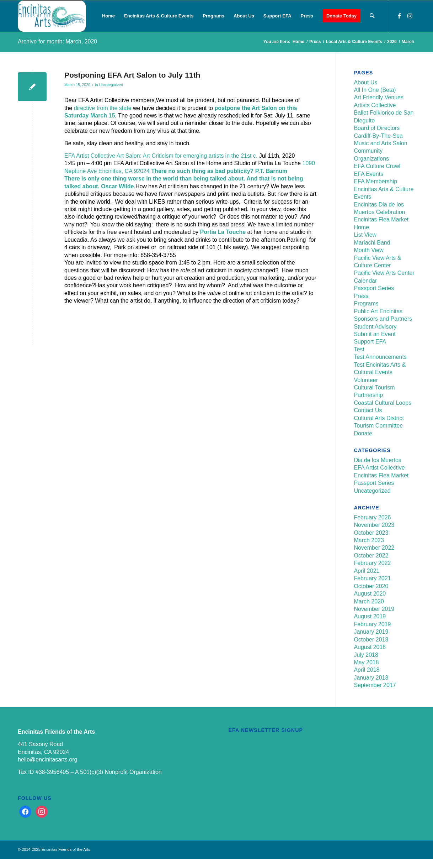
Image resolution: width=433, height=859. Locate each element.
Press (361, 296)
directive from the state (103, 108)
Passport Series (374, 288)
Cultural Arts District (378, 418)
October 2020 (371, 586)
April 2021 (366, 571)
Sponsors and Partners (383, 319)
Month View (368, 250)
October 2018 (371, 640)
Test (359, 349)
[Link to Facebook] (399, 15)
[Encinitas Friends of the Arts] (52, 16)
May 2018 (366, 662)
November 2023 (374, 525)
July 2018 (366, 655)
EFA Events (368, 174)
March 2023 (369, 540)
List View (365, 235)
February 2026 (372, 517)
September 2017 (375, 685)
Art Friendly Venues (378, 97)
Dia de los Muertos (377, 460)
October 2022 (371, 555)
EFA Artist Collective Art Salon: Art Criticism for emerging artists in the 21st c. (160, 156)
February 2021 (372, 578)
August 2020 (370, 594)
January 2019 (371, 632)
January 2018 (371, 678)
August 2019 (370, 616)
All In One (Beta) (375, 90)
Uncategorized (111, 85)
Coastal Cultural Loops (382, 403)
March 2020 (369, 601)
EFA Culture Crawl (377, 166)
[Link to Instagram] (410, 15)
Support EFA (370, 342)
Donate (363, 433)
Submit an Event (374, 334)
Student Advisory (375, 327)
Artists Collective (375, 105)
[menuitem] (108, 16)
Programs (366, 303)
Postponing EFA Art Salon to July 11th (132, 75)
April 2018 (366, 670)
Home (361, 227)
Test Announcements (380, 357)
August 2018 (370, 647)
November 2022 (374, 548)
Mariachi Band (372, 243)
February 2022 (372, 563)
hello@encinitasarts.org (47, 759)
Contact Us (368, 410)
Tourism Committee (378, 426)
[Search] (372, 16)
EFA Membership (375, 181)
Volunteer (366, 380)
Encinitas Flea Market (381, 219)
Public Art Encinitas (378, 311)
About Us (365, 82)
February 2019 (372, 624)
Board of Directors (377, 128)
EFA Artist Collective (379, 468)
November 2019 (374, 609)
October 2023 (371, 533)
